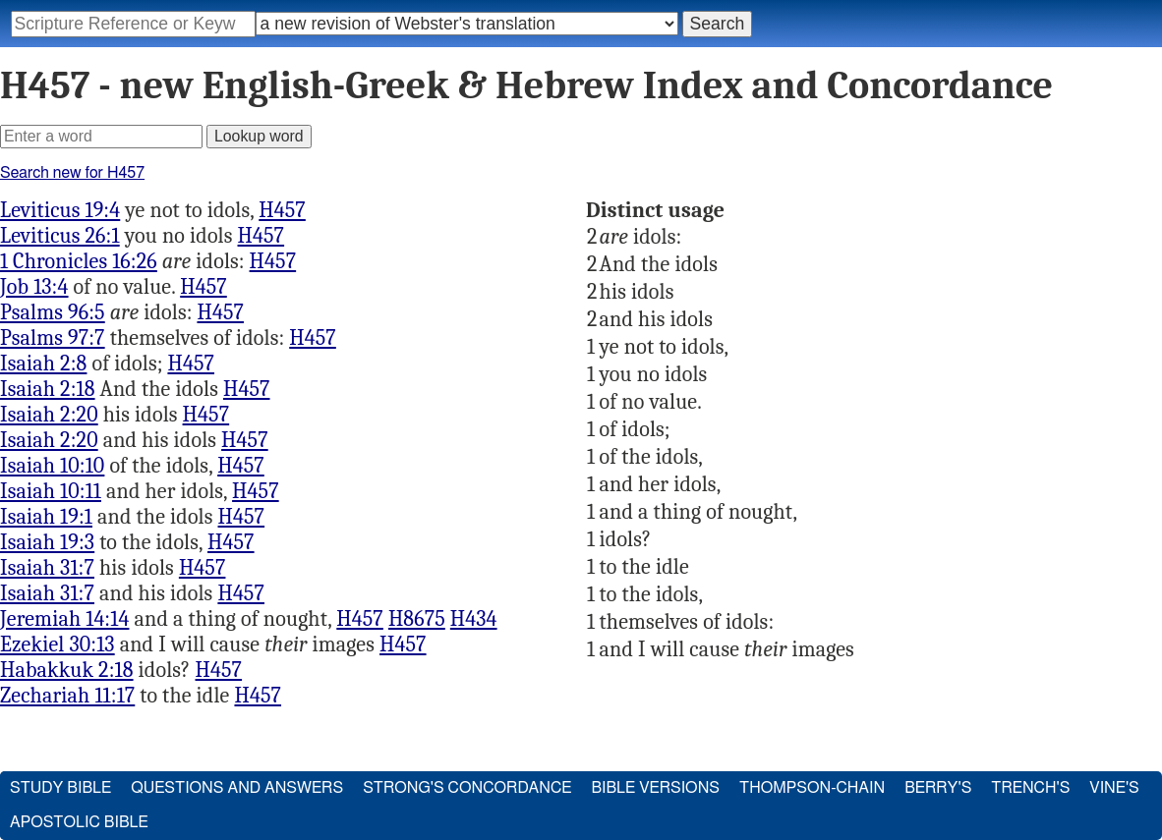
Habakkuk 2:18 (67, 670)
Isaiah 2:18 (47, 389)
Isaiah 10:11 (50, 491)
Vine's (1113, 788)
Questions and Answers (237, 788)
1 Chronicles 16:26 (78, 261)
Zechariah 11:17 (67, 695)
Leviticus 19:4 (60, 210)
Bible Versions (655, 788)
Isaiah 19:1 (46, 517)
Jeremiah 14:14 (64, 619)
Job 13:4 (34, 287)
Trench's (1030, 788)
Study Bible (60, 788)
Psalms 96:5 (52, 312)
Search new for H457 (72, 173)
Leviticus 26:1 (60, 236)
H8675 (416, 619)
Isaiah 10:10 (52, 465)
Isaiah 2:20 (49, 414)
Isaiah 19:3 (47, 542)
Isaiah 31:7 (47, 568)
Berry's (937, 788)
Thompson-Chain (812, 788)
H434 (473, 619)
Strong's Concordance (467, 788)
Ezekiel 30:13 (57, 644)
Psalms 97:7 (52, 338)
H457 (282, 210)
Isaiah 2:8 (43, 363)
